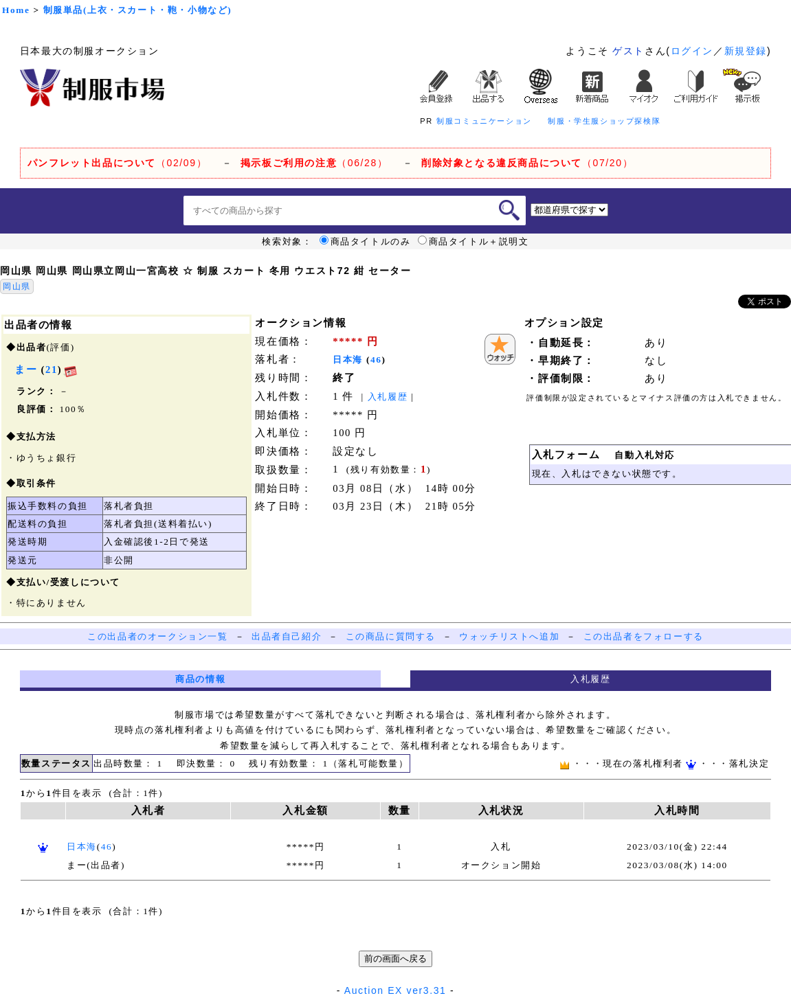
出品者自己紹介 (287, 636)
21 (51, 369)
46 (376, 359)
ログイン (692, 50)
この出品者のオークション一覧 (157, 636)
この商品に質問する (391, 636)
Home (16, 10)
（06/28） (314, 162)
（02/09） (117, 162)
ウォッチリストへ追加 (509, 636)
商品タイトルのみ (365, 242)
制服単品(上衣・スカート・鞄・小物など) (137, 10)
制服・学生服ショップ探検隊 (604, 121)
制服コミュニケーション (484, 121)
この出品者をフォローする (643, 636)
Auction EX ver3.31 (395, 990)
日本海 (348, 359)
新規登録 (745, 50)
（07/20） (527, 162)
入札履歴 (388, 397)
